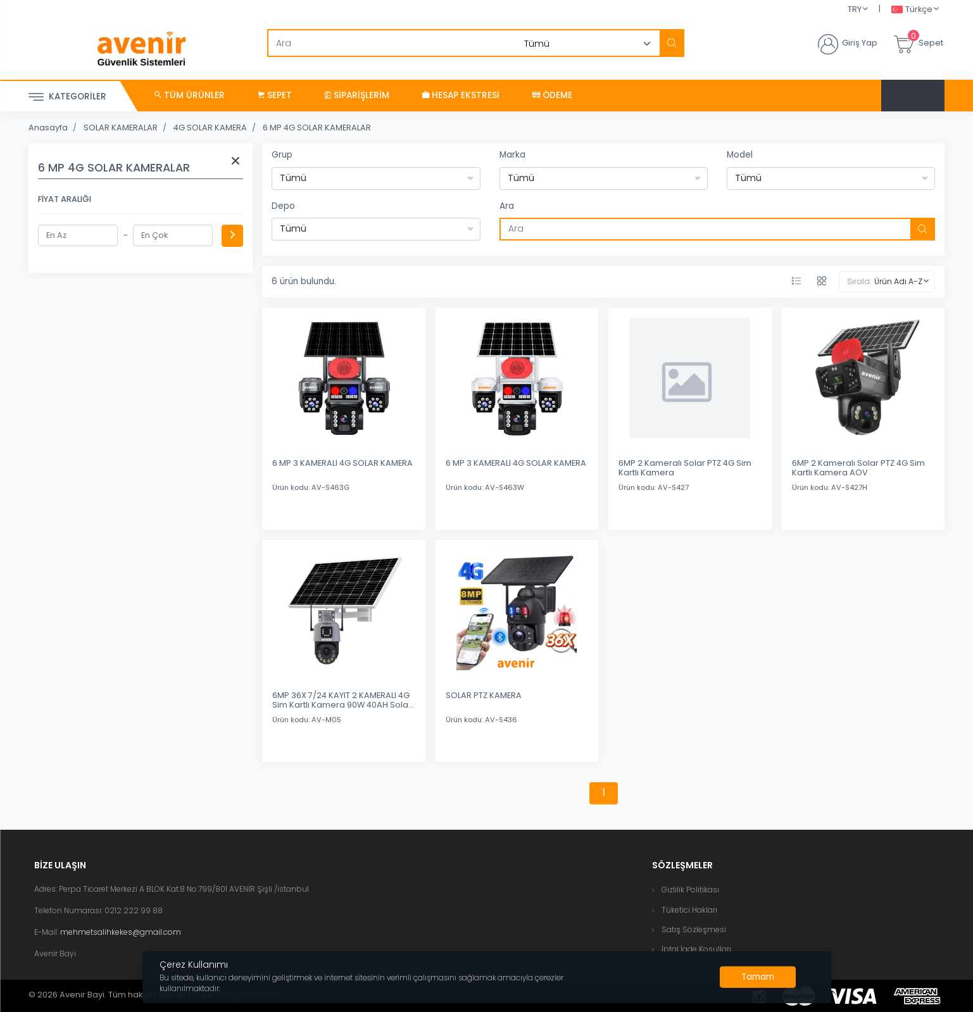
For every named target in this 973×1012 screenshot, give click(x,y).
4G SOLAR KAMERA (210, 127)
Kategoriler (67, 97)
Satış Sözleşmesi (694, 929)
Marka (512, 155)
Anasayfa (48, 127)
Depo (283, 206)
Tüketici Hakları (689, 909)
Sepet (275, 95)
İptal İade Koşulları (696, 949)
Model (740, 155)
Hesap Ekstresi (460, 95)
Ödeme (552, 95)
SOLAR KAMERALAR (121, 127)
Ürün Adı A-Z (898, 281)
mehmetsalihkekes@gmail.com (120, 932)
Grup (282, 155)
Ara (506, 206)
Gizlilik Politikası (690, 889)
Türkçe (911, 10)
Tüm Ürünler (189, 95)
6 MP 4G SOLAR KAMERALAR (317, 127)
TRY (855, 9)
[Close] (758, 977)
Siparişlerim (357, 95)
